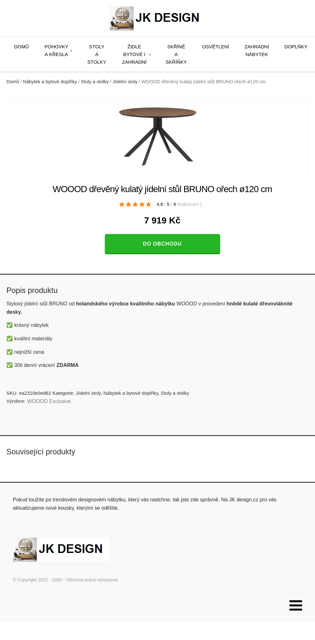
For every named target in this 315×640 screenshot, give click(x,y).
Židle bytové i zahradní (134, 54)
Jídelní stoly (124, 81)
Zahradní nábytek (257, 50)
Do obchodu (162, 244)
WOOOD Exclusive (49, 401)
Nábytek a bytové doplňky (50, 81)
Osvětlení (215, 46)
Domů (21, 46)
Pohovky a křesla (56, 50)
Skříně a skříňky (176, 54)
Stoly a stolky (96, 54)
